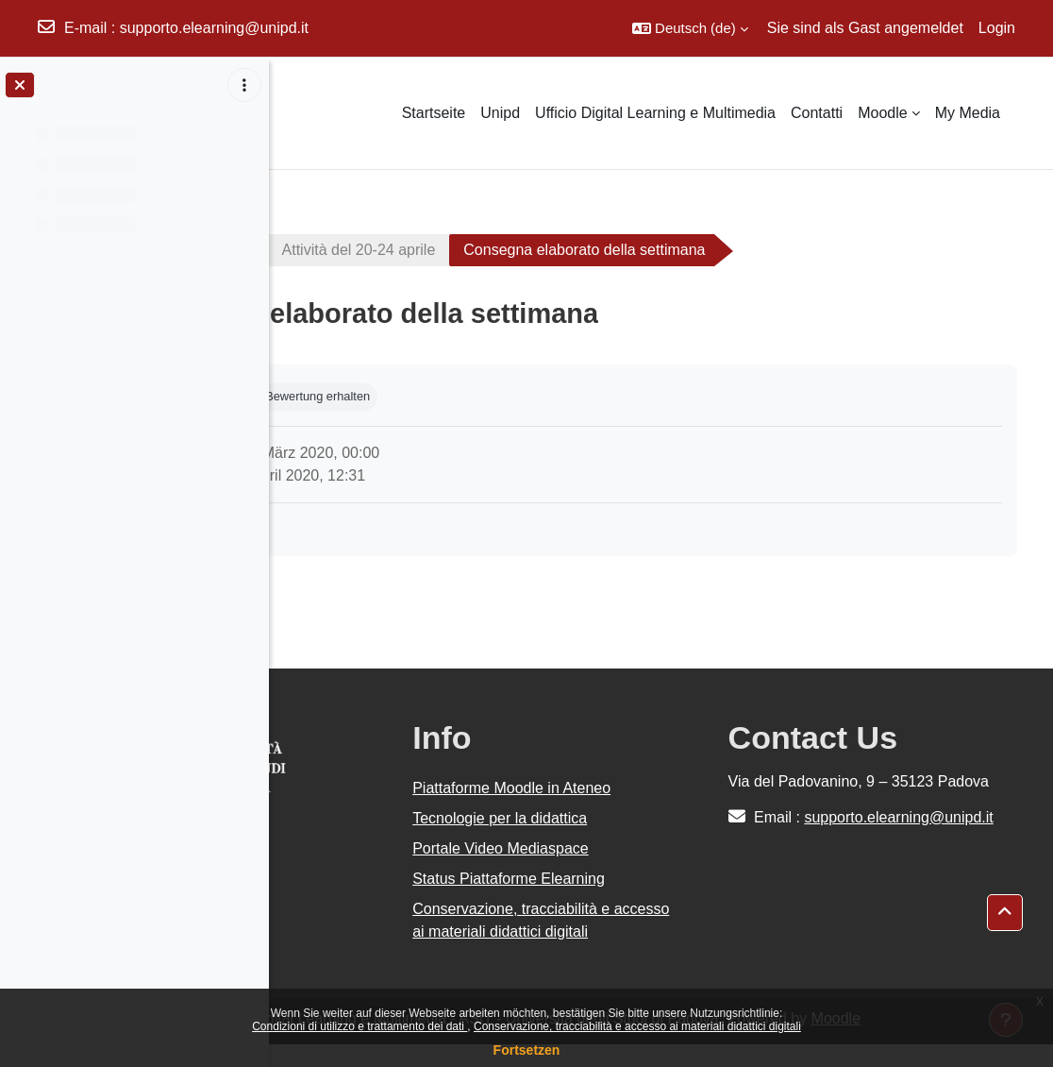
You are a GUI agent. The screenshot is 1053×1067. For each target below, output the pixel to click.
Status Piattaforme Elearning (648, 879)
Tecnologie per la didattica (639, 818)
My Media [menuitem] (967, 113)
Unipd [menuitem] (500, 113)
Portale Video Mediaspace (640, 848)
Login (996, 28)
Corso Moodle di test (374, 250)
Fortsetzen (526, 1050)
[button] (690, 28)
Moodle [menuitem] (882, 113)
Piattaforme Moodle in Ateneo (651, 788)
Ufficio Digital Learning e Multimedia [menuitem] (655, 113)
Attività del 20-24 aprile (568, 250)
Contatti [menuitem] (817, 113)
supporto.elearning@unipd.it (214, 28)
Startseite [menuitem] (434, 113)
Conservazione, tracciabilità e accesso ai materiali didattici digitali (637, 1026)
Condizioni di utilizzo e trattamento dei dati (359, 1026)
